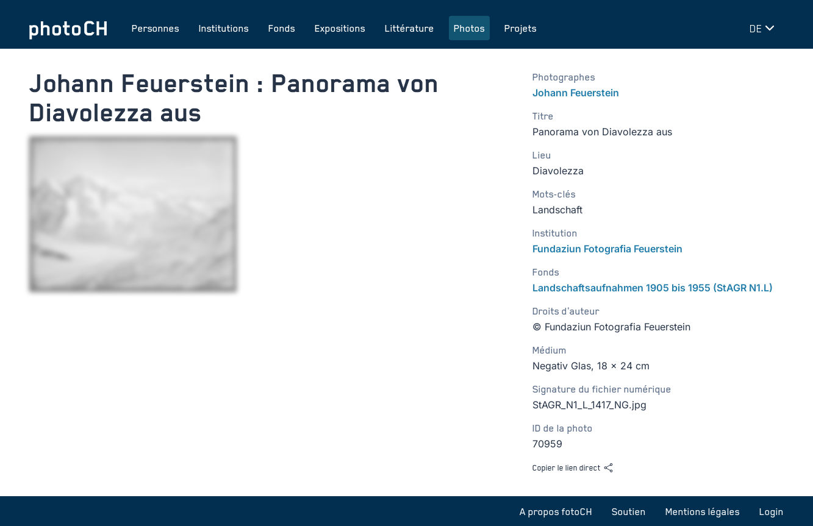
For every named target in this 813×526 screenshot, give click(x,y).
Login (771, 511)
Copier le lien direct (573, 468)
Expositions (340, 28)
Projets (520, 28)
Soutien (629, 511)
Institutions (224, 28)
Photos (469, 28)
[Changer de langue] (764, 28)
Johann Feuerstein (575, 93)
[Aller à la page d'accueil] (68, 28)
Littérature (409, 28)
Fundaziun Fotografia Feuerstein (607, 249)
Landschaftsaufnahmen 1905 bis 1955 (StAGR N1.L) (652, 288)
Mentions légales (702, 511)
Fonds (281, 28)
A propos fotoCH (556, 511)
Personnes (155, 28)
